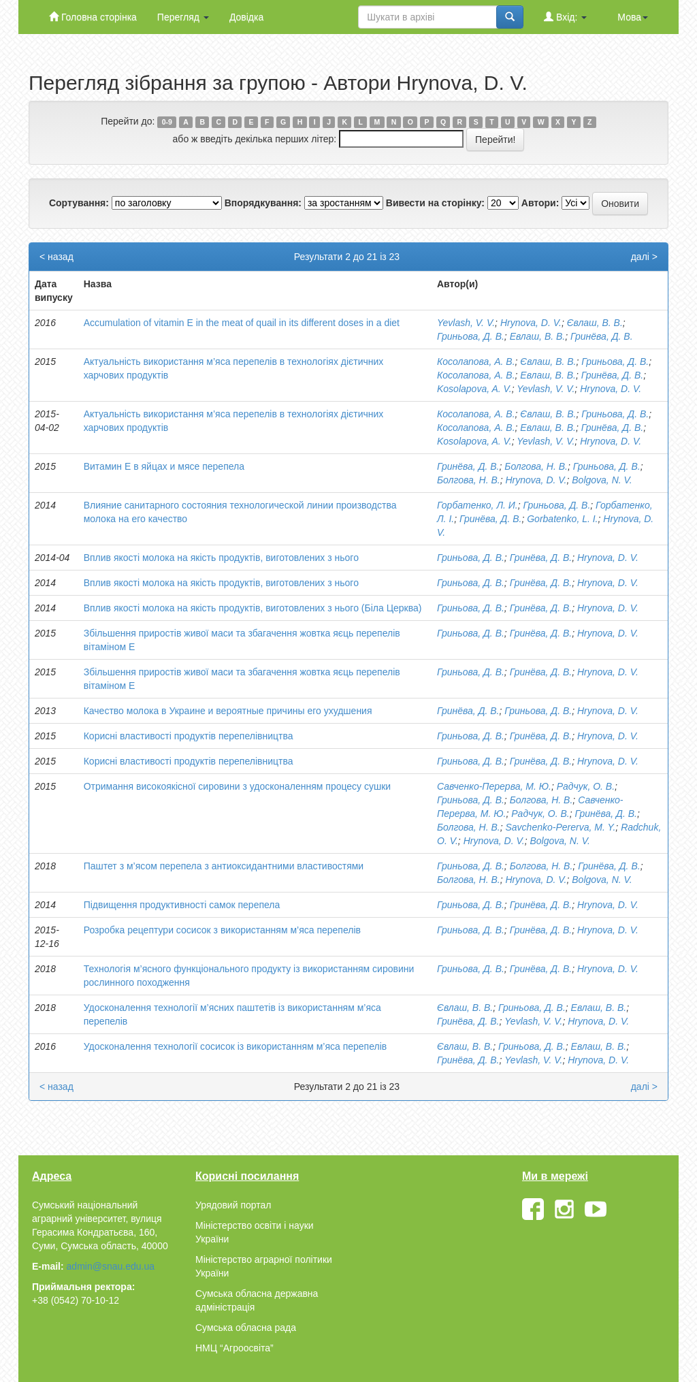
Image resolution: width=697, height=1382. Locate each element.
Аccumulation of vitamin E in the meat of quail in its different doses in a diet (242, 322)
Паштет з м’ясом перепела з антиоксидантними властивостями (223, 866)
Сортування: (79, 202)
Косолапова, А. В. (476, 361)
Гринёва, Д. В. (601, 336)
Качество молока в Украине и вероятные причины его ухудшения (228, 710)
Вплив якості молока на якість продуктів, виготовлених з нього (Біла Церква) (253, 607)
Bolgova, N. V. (602, 480)
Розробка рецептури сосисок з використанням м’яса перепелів (222, 930)
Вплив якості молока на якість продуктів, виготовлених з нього (221, 557)
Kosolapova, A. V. (474, 388)
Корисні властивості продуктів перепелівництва (188, 735)
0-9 (167, 122)
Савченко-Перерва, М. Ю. (494, 786)
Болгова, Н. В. (536, 466)
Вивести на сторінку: (435, 202)
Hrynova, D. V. (531, 322)
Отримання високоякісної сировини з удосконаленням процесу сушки (237, 786)
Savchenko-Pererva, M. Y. (560, 827)
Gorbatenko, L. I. (562, 518)
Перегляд (183, 17)
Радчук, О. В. (586, 786)
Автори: (540, 202)
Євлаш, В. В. (595, 322)
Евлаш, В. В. (538, 336)
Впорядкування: (263, 202)
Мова (632, 17)
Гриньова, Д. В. (470, 336)
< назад (56, 256)
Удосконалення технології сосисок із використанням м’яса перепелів (235, 1046)
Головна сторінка (93, 16)
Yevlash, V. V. (466, 322)
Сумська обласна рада (245, 1327)
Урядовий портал (233, 1205)
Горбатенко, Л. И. (477, 505)
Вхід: (565, 16)
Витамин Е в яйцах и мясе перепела (164, 466)
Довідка (246, 17)
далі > (644, 256)
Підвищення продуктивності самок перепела (182, 904)
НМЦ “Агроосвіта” (234, 1348)
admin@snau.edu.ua (111, 1266)
